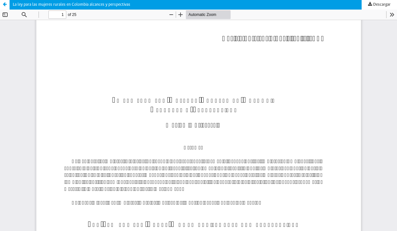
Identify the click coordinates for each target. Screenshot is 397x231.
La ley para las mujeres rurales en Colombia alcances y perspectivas (71, 4)
